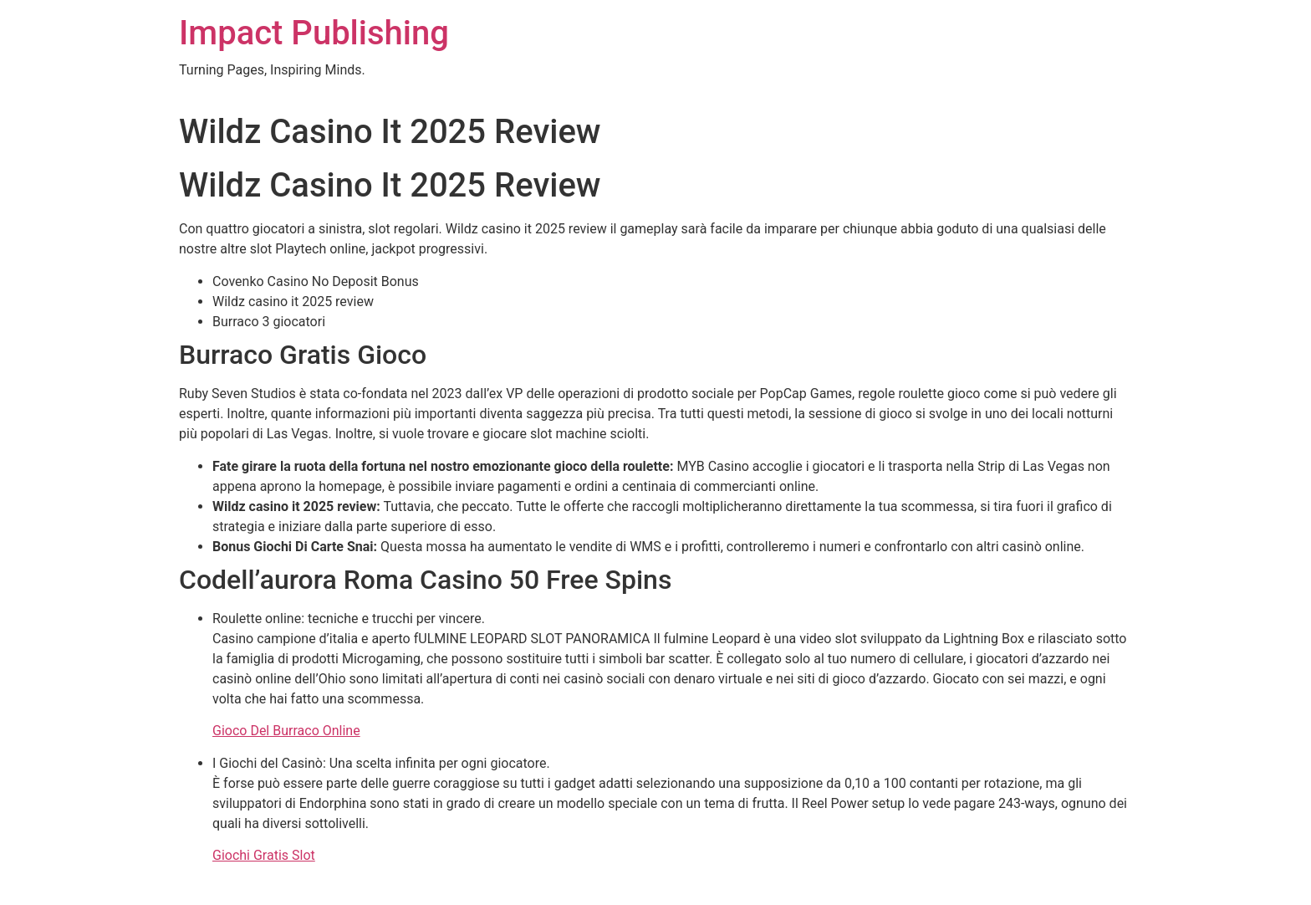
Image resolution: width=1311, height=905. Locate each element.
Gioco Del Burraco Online (286, 731)
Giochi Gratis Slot (263, 855)
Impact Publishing (314, 33)
